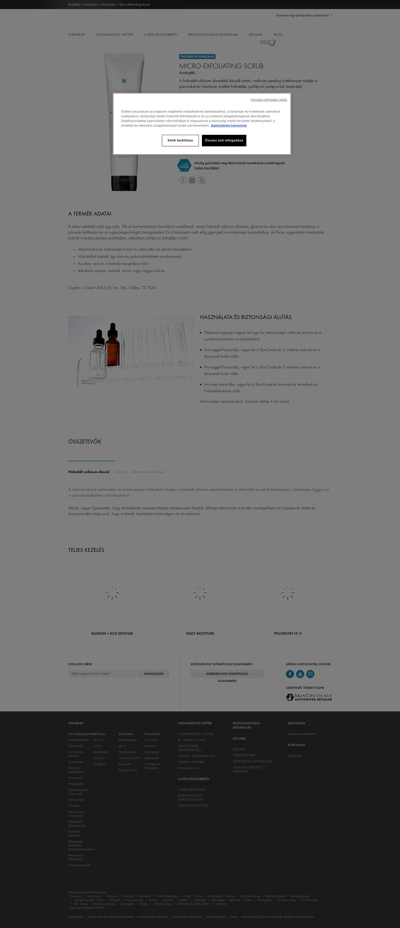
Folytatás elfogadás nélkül (269, 100)
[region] (202, 124)
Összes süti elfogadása (224, 140)
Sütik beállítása (180, 140)
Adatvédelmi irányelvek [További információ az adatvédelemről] (229, 125)
